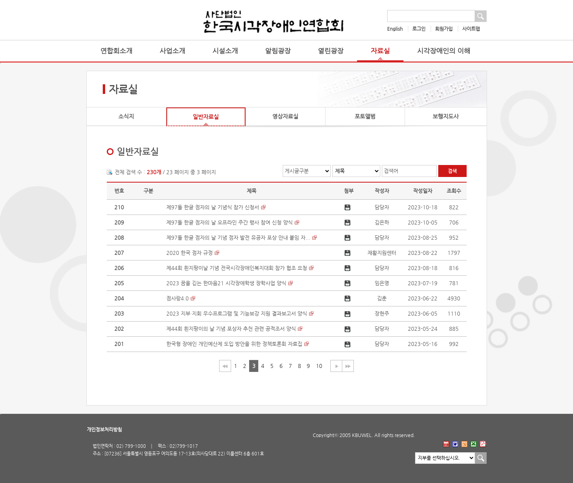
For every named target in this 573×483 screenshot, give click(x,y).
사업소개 (172, 51)
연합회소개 (116, 51)
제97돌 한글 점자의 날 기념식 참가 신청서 (212, 207)
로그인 (418, 29)
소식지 (126, 116)
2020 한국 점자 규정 (189, 253)
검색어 (391, 171)
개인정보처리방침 (104, 429)
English (395, 29)
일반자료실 (206, 116)
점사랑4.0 (177, 298)
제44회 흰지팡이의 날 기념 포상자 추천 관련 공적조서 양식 (231, 329)
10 (319, 366)
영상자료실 (285, 116)
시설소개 (225, 51)
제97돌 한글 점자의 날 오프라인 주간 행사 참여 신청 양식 (229, 222)
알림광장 (278, 51)
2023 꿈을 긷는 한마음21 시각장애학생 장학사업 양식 (226, 283)
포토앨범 (365, 116)
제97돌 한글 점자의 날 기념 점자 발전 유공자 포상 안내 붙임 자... (238, 238)
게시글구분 (297, 171)
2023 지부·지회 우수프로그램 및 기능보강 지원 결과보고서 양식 (236, 313)
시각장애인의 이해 (443, 51)
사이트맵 (471, 29)
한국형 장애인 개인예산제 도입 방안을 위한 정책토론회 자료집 (234, 344)
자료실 (380, 51)
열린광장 (330, 51)
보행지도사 (446, 116)
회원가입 (444, 29)
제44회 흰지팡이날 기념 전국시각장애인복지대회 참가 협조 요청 (236, 268)
